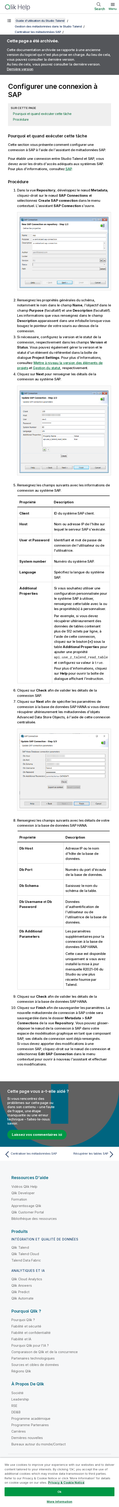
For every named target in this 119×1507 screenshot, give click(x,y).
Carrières (18, 1431)
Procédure (21, 119)
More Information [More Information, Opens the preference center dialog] (59, 1501)
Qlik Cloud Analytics (26, 1279)
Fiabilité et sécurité (26, 1326)
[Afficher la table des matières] (9, 20)
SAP (68, 169)
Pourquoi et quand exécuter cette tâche (42, 114)
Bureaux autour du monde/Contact (38, 1444)
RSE (14, 1405)
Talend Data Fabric (26, 1260)
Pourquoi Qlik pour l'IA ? (30, 1345)
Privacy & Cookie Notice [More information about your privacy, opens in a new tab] (66, 1482)
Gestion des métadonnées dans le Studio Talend (48, 26)
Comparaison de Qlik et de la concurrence (44, 1351)
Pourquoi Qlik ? (23, 1319)
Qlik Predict (20, 1291)
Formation (19, 1199)
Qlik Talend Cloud (25, 1253)
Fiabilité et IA (21, 1339)
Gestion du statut (46, 368)
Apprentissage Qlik (26, 1205)
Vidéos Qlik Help (24, 1186)
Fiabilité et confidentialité (31, 1332)
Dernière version (20, 69)
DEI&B (16, 1412)
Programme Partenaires (30, 1424)
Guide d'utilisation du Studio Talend (40, 20)
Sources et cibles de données (35, 1364)
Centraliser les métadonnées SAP (38, 32)
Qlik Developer (23, 1192)
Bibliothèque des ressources (34, 1218)
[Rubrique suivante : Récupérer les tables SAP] (88, 1154)
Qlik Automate (22, 1298)
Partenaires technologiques (33, 1358)
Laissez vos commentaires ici (37, 1134)
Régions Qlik (21, 1371)
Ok (59, 1491)
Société (17, 1392)
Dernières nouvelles (27, 1437)
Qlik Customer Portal (27, 1212)
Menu (113, 9)
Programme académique (30, 1418)
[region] (59, 1482)
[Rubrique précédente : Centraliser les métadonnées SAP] (30, 1154)
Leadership (20, 1399)
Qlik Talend (20, 1247)
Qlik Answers (21, 1285)
